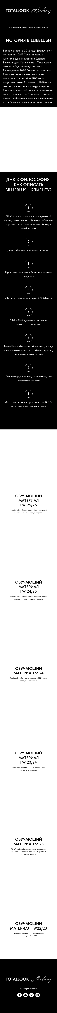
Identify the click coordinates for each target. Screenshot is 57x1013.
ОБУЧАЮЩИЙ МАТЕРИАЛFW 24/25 (28, 587)
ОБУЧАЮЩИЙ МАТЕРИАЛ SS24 (29, 670)
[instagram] (37, 996)
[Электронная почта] (25, 996)
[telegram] (19, 996)
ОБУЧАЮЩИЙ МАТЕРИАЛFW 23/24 (28, 758)
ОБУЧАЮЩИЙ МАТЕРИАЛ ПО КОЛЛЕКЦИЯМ (28, 27)
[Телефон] (31, 996)
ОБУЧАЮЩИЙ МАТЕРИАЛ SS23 (29, 841)
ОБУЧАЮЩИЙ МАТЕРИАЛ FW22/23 (28, 925)
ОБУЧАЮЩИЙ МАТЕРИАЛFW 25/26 (28, 500)
